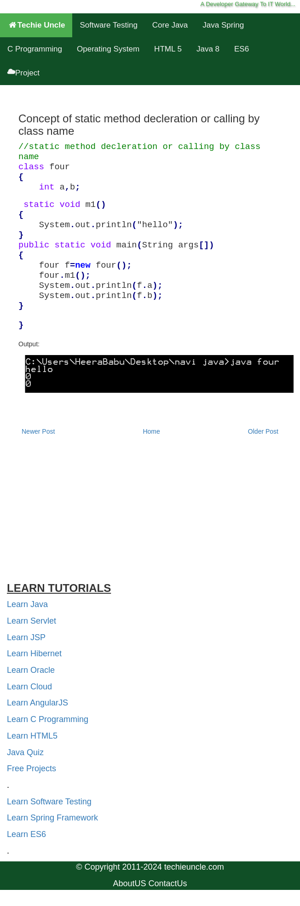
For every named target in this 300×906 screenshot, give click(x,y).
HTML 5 (168, 49)
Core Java (170, 25)
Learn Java (27, 604)
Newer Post (38, 431)
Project (23, 73)
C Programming (34, 49)
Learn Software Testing (49, 801)
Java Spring (223, 25)
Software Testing (108, 25)
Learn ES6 (26, 834)
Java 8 (207, 49)
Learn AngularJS (37, 702)
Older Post (263, 431)
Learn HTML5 (32, 735)
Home (151, 431)
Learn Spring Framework (52, 817)
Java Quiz (25, 752)
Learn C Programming (47, 719)
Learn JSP (26, 637)
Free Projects (31, 768)
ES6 (241, 49)
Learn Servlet (31, 620)
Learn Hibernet (34, 653)
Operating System (108, 49)
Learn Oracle (31, 670)
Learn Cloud (29, 686)
